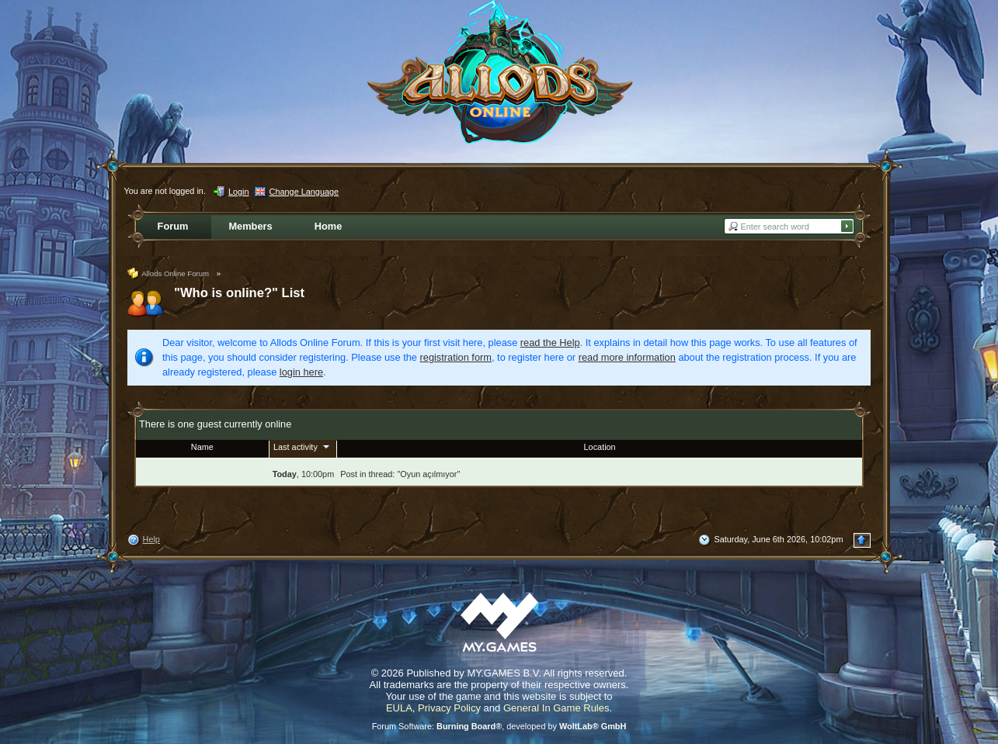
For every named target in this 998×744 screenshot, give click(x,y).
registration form (456, 357)
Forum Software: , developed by (499, 726)
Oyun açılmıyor (428, 474)
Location (600, 447)
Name (202, 447)
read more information (627, 357)
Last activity (302, 446)
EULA (399, 708)
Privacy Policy (449, 708)
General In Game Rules (556, 708)
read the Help (550, 342)
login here (301, 372)
